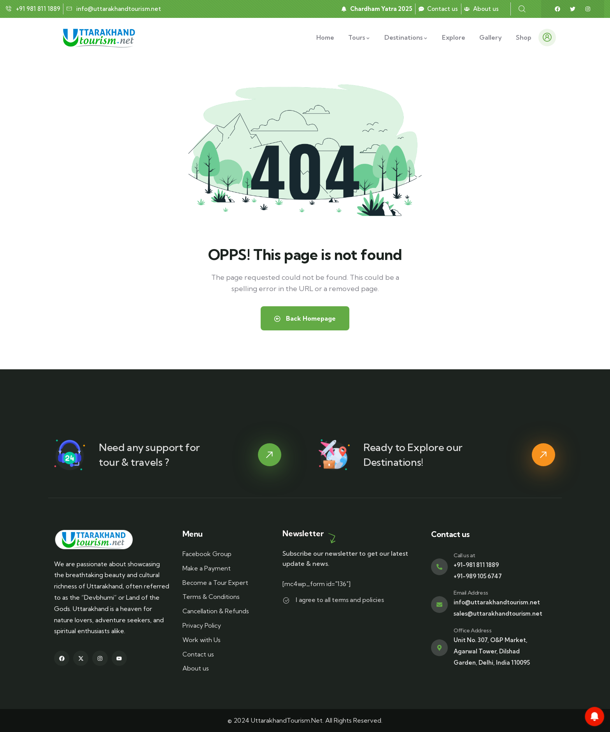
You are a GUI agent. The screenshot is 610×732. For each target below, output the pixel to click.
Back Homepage (305, 318)
